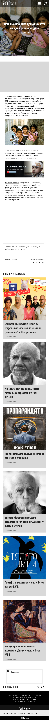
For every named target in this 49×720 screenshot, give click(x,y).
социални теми (24, 33)
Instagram (42, 262)
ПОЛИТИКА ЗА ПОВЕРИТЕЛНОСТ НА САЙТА (24, 699)
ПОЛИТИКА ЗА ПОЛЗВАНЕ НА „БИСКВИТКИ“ (24, 701)
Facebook (33, 262)
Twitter (36, 262)
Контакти (16, 695)
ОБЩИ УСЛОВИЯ (38, 695)
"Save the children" (12, 183)
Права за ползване (26, 695)
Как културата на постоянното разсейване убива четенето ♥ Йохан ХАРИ (23, 650)
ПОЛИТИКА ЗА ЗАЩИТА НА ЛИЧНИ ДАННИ (24, 697)
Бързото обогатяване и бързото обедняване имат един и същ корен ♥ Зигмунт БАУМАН (24, 522)
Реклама (9, 695)
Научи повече (32, 713)
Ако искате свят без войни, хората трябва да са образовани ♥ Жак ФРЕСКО (22, 393)
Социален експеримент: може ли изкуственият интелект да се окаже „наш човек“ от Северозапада (23, 328)
